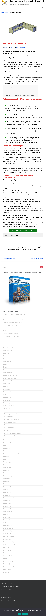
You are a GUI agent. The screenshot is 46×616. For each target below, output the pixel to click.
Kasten (6, 467)
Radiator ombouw (9, 525)
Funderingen (8, 403)
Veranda (7, 558)
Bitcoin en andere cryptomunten (8, 594)
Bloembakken (8, 370)
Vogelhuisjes (8, 561)
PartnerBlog (8, 506)
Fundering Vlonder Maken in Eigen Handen (12, 325)
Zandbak (7, 572)
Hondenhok (7, 448)
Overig (7, 430)
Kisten (6, 481)
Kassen (6, 464)
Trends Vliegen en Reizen (6, 592)
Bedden (7, 361)
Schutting (7, 533)
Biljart (6, 367)
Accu (7, 411)
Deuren (7, 394)
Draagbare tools (9, 416)
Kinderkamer (8, 476)
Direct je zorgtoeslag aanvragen (8, 589)
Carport (7, 389)
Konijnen (7, 487)
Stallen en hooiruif (9, 544)
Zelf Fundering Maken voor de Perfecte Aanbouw (14, 328)
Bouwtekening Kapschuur (6, 597)
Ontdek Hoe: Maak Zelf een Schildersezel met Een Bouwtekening (17, 339)
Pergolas (7, 509)
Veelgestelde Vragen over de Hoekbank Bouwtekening (20, 95)
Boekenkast (8, 372)
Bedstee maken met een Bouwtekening (9, 600)
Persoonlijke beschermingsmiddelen (14, 433)
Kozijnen (7, 489)
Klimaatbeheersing (10, 425)
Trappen (7, 555)
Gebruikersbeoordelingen (12, 93)
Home (2, 12)
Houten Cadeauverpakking (11, 453)
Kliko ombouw (8, 484)
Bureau (6, 386)
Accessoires (8, 408)
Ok (19, 614)
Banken (6, 12)
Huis (6, 459)
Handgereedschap (10, 422)
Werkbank (7, 569)
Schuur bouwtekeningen (10, 536)
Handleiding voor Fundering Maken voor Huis (13, 317)
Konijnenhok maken (5, 605)
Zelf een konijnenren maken (7, 603)
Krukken (7, 492)
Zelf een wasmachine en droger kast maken (12, 336)
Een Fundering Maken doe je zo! (10, 330)
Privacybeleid (25, 614)
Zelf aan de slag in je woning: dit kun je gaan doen (14, 314)
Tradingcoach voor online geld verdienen (10, 586)
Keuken (7, 473)
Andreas (12, 47)
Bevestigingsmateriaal (11, 414)
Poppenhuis (7, 517)
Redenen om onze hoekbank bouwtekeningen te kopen (21, 91)
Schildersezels (8, 528)
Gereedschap (8, 405)
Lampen (7, 495)
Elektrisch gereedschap (11, 419)
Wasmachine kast (9, 566)
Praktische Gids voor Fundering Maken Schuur (13, 322)
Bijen (6, 364)
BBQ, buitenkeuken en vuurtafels (12, 359)
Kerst (6, 470)
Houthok (7, 456)
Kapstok (7, 462)
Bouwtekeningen (23, 47)
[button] (23, 230)
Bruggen (7, 383)
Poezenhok (7, 511)
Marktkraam (8, 503)
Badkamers (7, 350)
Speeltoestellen (8, 542)
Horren (6, 451)
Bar (6, 356)
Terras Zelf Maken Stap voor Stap (10, 333)
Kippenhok (7, 478)
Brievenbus (7, 381)
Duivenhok (7, 397)
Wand (6, 564)
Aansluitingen (8, 347)
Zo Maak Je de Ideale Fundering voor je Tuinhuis (13, 319)
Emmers (7, 400)
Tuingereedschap (9, 436)
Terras (6, 553)
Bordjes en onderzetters (10, 375)
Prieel (6, 520)
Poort (6, 514)
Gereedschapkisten (9, 440)
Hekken (7, 445)
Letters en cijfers (9, 498)
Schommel (7, 531)
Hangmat (7, 442)
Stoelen (7, 547)
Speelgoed (7, 539)
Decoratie (7, 392)
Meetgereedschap (10, 427)
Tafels (6, 550)
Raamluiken (7, 522)
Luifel (6, 500)
